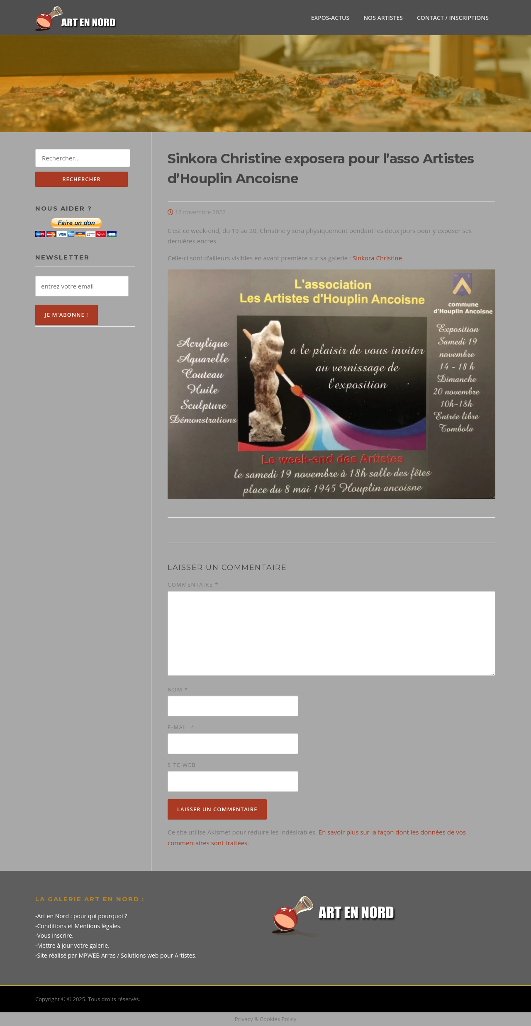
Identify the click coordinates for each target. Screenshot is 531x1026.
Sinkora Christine (377, 258)
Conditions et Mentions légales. (79, 926)
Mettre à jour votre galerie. (73, 945)
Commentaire (193, 584)
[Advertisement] (85, 468)
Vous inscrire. (55, 935)
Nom (178, 689)
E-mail (181, 727)
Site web (182, 765)
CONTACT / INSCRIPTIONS (453, 18)
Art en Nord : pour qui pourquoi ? (82, 916)
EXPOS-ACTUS (330, 18)
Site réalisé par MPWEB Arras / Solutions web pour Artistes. (117, 955)
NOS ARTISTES (383, 18)
